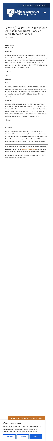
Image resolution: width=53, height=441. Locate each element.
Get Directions (26, 253)
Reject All (23, 436)
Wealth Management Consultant (20, 237)
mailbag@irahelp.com (29, 149)
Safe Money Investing (26, 239)
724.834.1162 (42, 5)
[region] (22, 430)
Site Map (38, 239)
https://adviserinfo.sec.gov (16, 324)
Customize (9, 436)
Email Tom (28, 5)
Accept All (36, 436)
